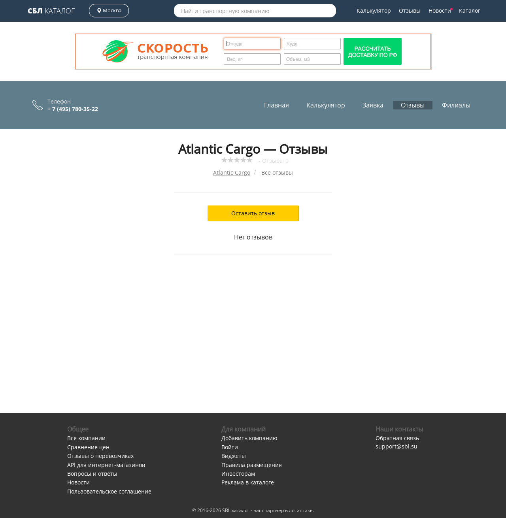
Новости (441, 10)
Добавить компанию (249, 438)
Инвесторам (238, 473)
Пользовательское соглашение (109, 491)
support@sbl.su (396, 446)
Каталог (51, 10)
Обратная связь (397, 438)
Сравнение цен (88, 447)
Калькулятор (374, 10)
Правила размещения (251, 465)
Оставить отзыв (253, 213)
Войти (229, 447)
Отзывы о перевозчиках (100, 456)
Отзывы (410, 10)
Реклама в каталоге (247, 482)
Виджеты (233, 456)
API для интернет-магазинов (106, 465)
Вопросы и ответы (92, 473)
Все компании (86, 438)
